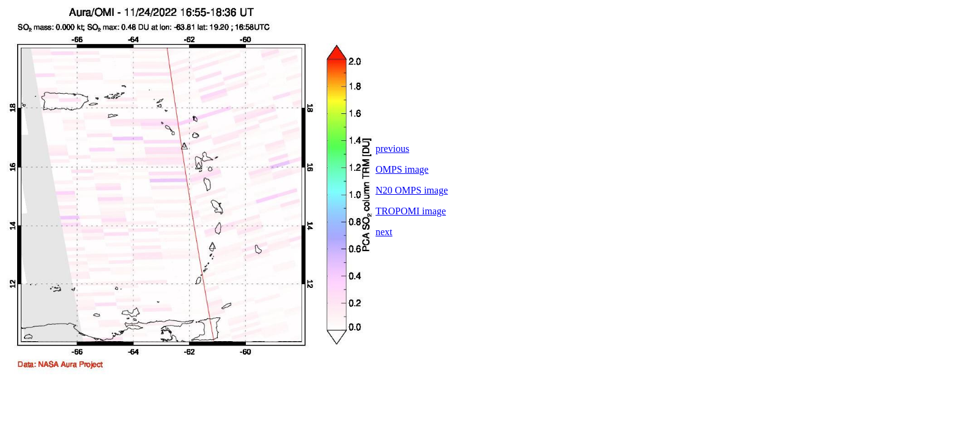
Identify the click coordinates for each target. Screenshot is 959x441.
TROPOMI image (411, 211)
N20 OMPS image (412, 190)
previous (392, 148)
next (384, 232)
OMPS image (402, 169)
